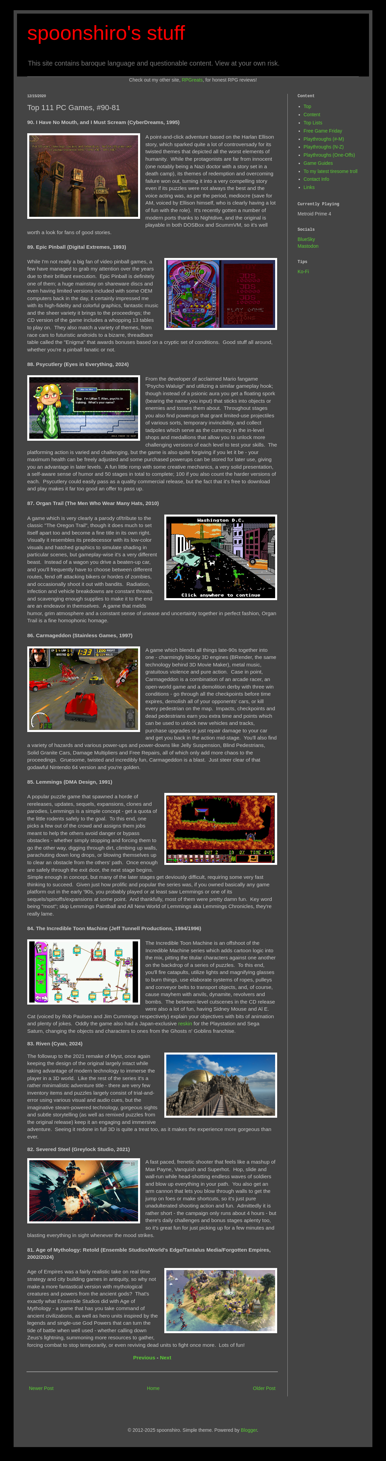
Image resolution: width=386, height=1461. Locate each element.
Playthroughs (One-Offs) (329, 155)
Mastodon (308, 246)
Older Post (264, 1388)
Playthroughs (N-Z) (324, 147)
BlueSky (306, 239)
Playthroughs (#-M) (324, 139)
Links (309, 187)
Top (308, 106)
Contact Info (317, 179)
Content (312, 114)
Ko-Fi (303, 271)
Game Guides (318, 163)
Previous (144, 1357)
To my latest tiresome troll (331, 171)
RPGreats (192, 80)
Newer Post (41, 1388)
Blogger (249, 1430)
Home (153, 1388)
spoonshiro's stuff (106, 32)
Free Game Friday (323, 131)
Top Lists (313, 122)
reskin (185, 1023)
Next (165, 1357)
